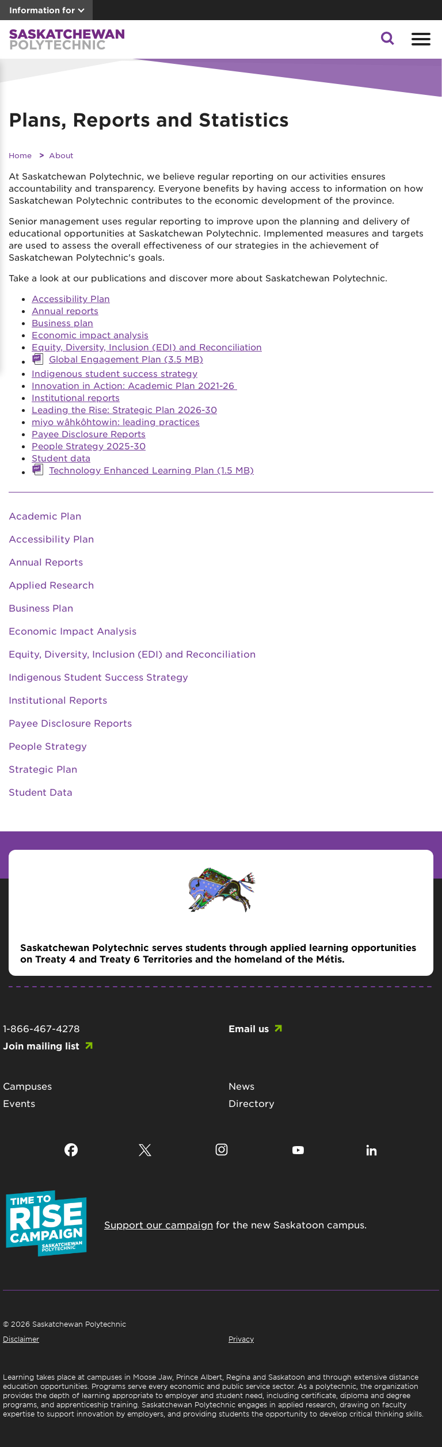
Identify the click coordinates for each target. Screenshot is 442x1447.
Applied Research (51, 584)
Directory (251, 1103)
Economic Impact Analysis (72, 630)
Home (20, 155)
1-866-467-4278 (41, 1028)
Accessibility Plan (71, 298)
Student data (61, 457)
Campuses (27, 1085)
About (61, 155)
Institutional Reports (58, 699)
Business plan (62, 322)
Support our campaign (158, 1224)
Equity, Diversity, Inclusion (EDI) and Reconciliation (147, 346)
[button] (387, 41)
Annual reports (65, 310)
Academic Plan (45, 515)
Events (19, 1103)
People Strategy (48, 745)
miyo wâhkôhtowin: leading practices (116, 421)
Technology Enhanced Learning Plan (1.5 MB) (151, 469)
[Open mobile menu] (419, 39)
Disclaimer (21, 1338)
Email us (248, 1028)
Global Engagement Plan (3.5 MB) (126, 358)
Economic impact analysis (90, 334)
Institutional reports (76, 397)
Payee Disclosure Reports (89, 433)
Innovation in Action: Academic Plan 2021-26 (134, 385)
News (241, 1085)
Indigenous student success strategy (114, 373)
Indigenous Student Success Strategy (98, 676)
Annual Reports (46, 561)
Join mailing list (41, 1045)
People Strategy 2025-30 (89, 445)
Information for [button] (42, 10)
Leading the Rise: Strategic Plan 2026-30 (124, 409)
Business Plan (41, 607)
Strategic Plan (43, 768)
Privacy (241, 1338)
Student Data (41, 791)
